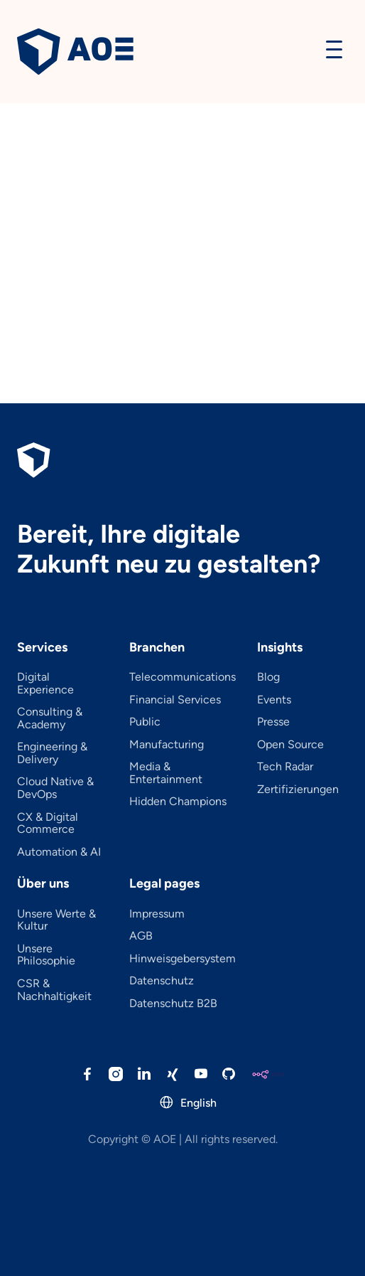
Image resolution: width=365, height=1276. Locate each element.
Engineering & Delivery (52, 752)
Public (144, 722)
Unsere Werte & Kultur (56, 920)
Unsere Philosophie (46, 954)
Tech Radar (285, 766)
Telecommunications (182, 677)
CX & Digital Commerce (47, 823)
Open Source (290, 744)
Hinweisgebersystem (182, 958)
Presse (273, 722)
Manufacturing (166, 744)
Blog (268, 677)
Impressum (157, 914)
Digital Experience (45, 683)
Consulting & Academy (49, 718)
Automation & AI (59, 852)
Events (274, 699)
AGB (141, 936)
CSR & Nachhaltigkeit (54, 989)
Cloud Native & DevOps (55, 787)
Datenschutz (161, 980)
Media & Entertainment (165, 772)
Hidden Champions (178, 801)
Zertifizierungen (298, 789)
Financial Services (175, 699)
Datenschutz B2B (173, 1003)
